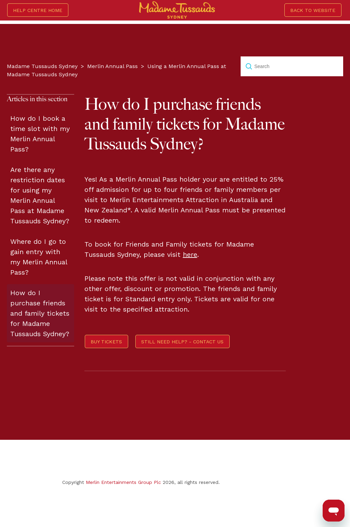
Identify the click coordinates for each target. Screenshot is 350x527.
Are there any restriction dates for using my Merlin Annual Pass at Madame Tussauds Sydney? (39, 195)
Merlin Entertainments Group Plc (123, 482)
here (190, 254)
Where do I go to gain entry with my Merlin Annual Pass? (38, 256)
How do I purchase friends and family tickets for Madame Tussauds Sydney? (39, 313)
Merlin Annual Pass (112, 66)
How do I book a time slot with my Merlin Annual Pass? (40, 133)
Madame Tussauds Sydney (42, 66)
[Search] (292, 66)
